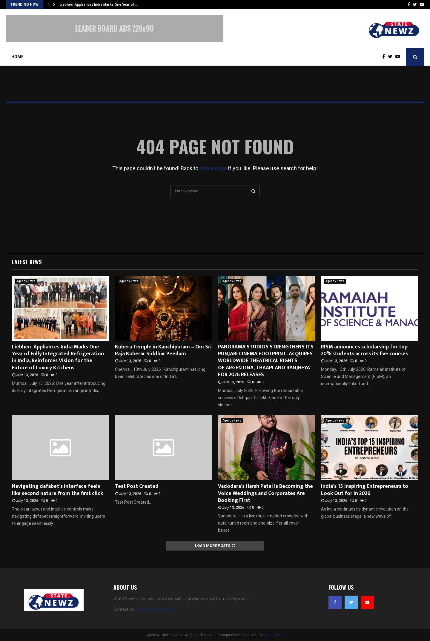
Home (17, 56)
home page (213, 168)
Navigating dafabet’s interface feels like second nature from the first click (57, 490)
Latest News (27, 262)
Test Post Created (137, 486)
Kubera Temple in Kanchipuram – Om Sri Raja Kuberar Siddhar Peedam (163, 350)
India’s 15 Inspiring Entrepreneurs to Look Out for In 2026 (364, 490)
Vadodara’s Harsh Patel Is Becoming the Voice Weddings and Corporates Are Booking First (265, 493)
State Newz (273, 635)
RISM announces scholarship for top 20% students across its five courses (364, 350)
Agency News (25, 281)
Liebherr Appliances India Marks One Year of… (98, 4)
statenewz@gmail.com (157, 609)
